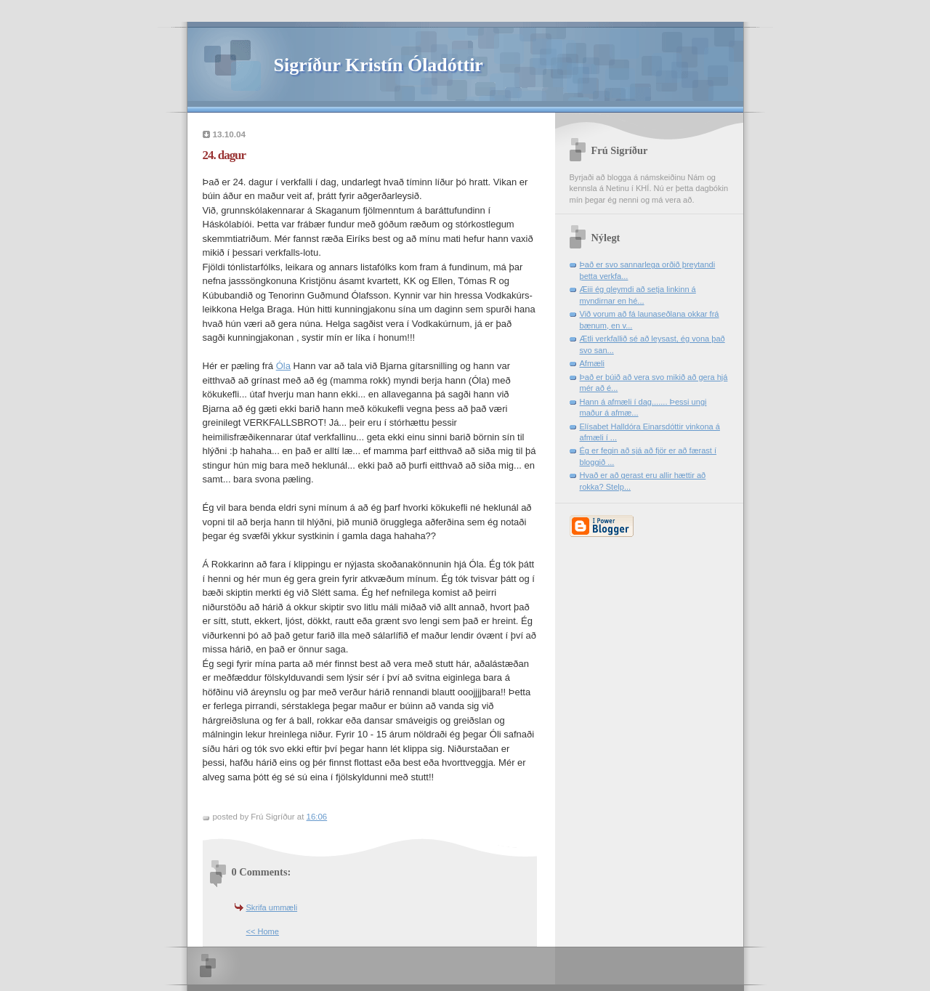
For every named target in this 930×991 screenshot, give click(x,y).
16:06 (317, 816)
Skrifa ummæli (272, 907)
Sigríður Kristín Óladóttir (378, 65)
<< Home (262, 931)
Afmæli (592, 363)
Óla (283, 365)
